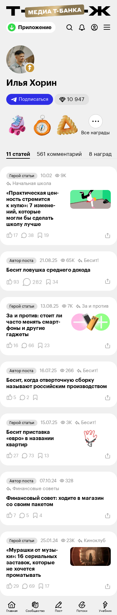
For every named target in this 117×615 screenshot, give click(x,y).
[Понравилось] (12, 235)
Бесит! (88, 260)
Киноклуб (91, 540)
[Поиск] (69, 27)
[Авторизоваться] (94, 27)
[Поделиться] (108, 236)
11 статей (18, 154)
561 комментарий (59, 154)
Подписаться (29, 99)
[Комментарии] (27, 235)
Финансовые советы (32, 488)
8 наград (100, 154)
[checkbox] (107, 27)
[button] (30, 68)
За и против (92, 306)
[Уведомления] (82, 27)
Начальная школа (28, 183)
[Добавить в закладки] (42, 235)
